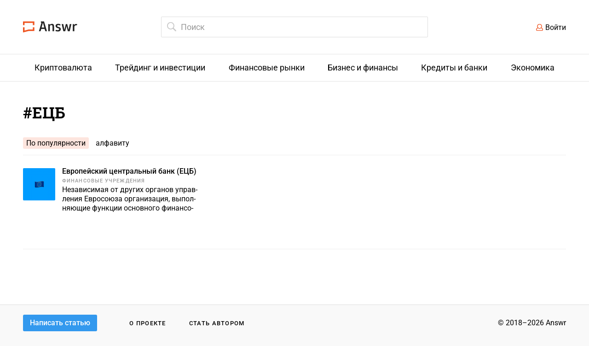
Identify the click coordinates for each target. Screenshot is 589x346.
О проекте (147, 323)
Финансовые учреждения (103, 181)
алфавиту (112, 143)
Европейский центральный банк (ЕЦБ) (129, 171)
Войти (555, 27)
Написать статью (60, 322)
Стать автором (217, 323)
